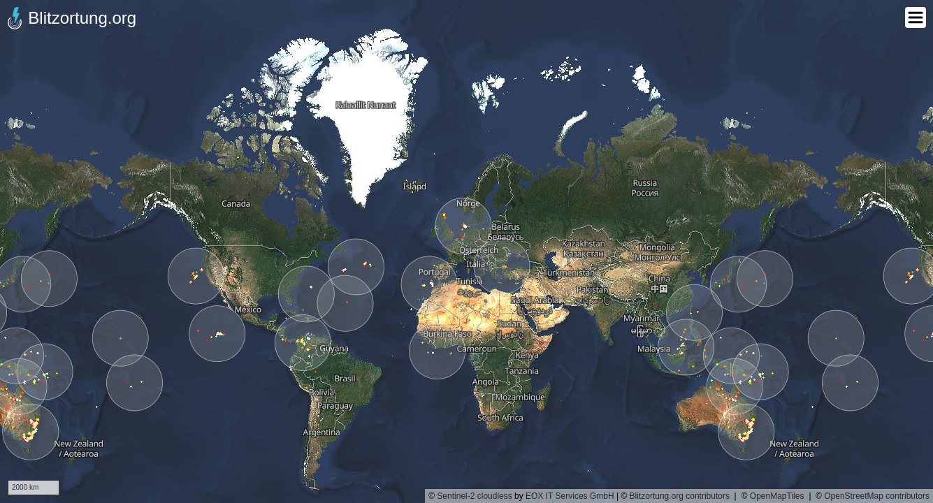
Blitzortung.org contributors (680, 496)
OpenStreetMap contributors (877, 496)
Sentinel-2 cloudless (474, 496)
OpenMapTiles (777, 496)
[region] (466, 251)
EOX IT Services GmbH (570, 496)
